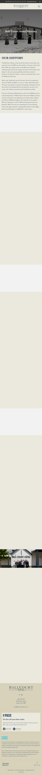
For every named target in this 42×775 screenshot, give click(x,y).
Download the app (31, 1)
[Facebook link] (19, 695)
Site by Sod (21, 772)
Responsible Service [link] (30, 770)
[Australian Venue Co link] (5, 764)
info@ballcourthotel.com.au (21, 707)
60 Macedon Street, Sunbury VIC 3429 (21, 702)
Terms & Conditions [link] (19, 770)
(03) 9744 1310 (21, 699)
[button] (39, 7)
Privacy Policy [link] (11, 770)
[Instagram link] (22, 695)
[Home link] (21, 6)
